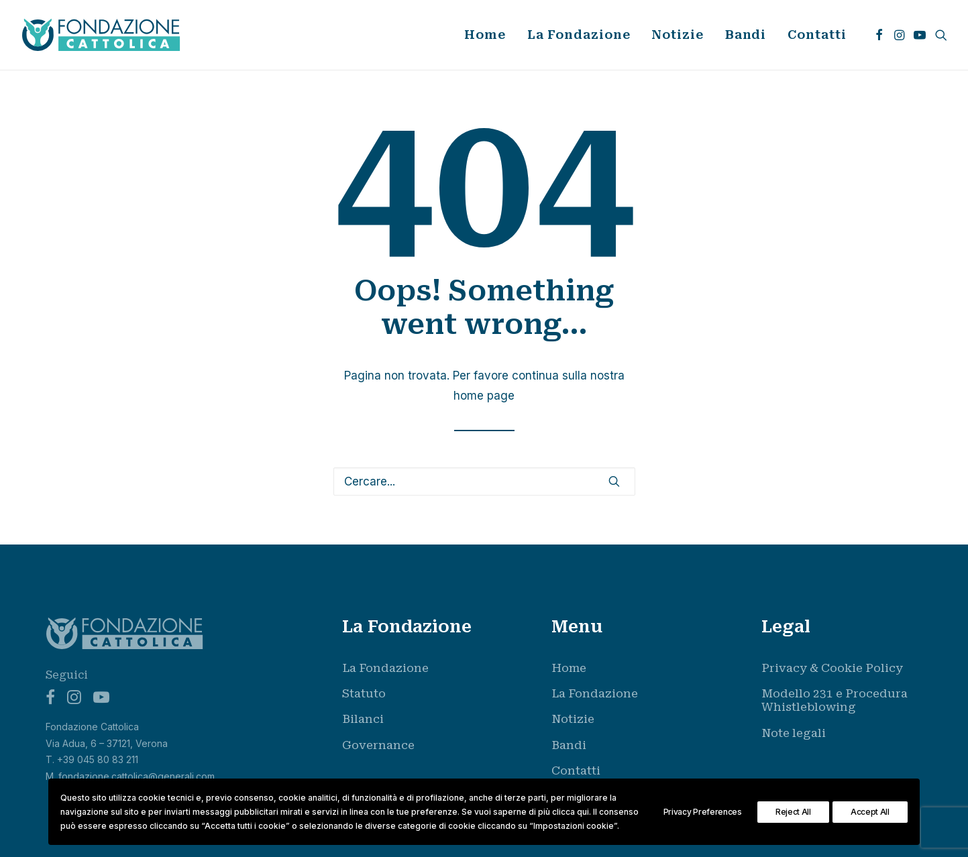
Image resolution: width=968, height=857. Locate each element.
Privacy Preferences (702, 812)
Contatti (817, 34)
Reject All (793, 812)
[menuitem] (485, 35)
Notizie (677, 34)
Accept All (870, 812)
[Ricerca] (484, 481)
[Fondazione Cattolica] (101, 35)
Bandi (746, 34)
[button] (879, 35)
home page (484, 395)
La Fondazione (579, 34)
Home (485, 34)
